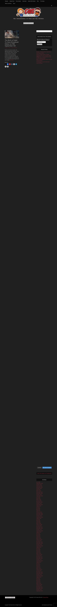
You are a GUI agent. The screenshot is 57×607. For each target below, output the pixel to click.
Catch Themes (50, 604)
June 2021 (38, 508)
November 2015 (39, 588)
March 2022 (38, 499)
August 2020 (38, 518)
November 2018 (39, 543)
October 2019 (39, 529)
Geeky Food (12, 1)
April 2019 (38, 537)
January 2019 (39, 540)
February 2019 (39, 539)
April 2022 (38, 498)
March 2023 (38, 490)
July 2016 (38, 578)
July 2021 (38, 507)
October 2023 (39, 488)
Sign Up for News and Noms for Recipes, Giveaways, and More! (43, 40)
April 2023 (38, 489)
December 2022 (39, 492)
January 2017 (39, 570)
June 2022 (38, 497)
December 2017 (39, 557)
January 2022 (39, 500)
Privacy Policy (45, 597)
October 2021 (39, 503)
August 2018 (38, 547)
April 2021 (38, 510)
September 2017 (39, 560)
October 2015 (39, 589)
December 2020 (39, 513)
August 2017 (38, 562)
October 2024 (39, 484)
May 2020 (38, 520)
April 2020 (38, 522)
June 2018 (38, 549)
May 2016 (38, 580)
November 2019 (39, 528)
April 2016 (38, 582)
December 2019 (39, 527)
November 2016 (39, 573)
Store (14, 3)
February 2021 (39, 512)
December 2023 (39, 487)
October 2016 (39, 574)
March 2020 (38, 523)
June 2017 (38, 564)
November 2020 (39, 514)
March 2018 (38, 553)
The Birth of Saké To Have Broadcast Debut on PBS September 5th (12, 43)
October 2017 (39, 559)
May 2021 (38, 509)
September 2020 (39, 517)
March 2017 (38, 568)
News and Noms (8, 3)
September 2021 (39, 504)
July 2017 (38, 563)
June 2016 (38, 579)
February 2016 (39, 584)
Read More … (11, 60)
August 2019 (38, 532)
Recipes (6, 1)
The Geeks (42, 1)
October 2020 (39, 515)
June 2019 (38, 534)
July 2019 (38, 533)
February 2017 (39, 569)
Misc (38, 1)
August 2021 (38, 505)
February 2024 (39, 485)
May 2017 (38, 565)
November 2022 (39, 493)
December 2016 (39, 572)
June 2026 (38, 482)
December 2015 (39, 587)
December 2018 (39, 542)
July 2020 (38, 519)
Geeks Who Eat (13, 604)
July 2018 (38, 548)
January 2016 (39, 585)
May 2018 (38, 550)
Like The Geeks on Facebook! (44, 473)
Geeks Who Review (31, 1)
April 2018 (38, 552)
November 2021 (39, 502)
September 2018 (39, 545)
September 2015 (39, 590)
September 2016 (39, 575)
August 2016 (38, 577)
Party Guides (18, 1)
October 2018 (39, 544)
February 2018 (39, 554)
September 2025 (39, 483)
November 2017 (39, 558)
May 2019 (38, 535)
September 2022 (39, 495)
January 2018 (39, 555)
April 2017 (38, 567)
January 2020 (39, 525)
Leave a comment (14, 47)
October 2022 (39, 494)
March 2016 (38, 583)
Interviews (24, 1)
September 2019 (39, 530)
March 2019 (38, 538)
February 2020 (39, 524)
